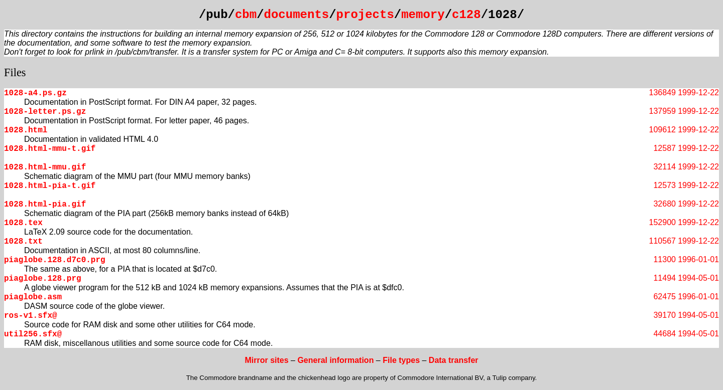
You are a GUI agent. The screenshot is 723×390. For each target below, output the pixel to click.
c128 (466, 15)
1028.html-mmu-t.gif (49, 148)
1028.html (25, 130)
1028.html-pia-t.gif (49, 185)
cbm (246, 15)
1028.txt (23, 241)
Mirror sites (266, 360)
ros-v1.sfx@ (30, 315)
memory (422, 15)
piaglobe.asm (33, 297)
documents (296, 15)
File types (401, 360)
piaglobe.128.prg (42, 278)
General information (335, 360)
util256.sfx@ (33, 334)
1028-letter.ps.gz (45, 111)
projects (365, 15)
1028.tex (23, 223)
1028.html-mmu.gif (45, 167)
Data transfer (453, 360)
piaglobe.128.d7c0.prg (54, 260)
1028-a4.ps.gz (35, 93)
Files (15, 72)
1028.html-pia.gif (45, 204)
